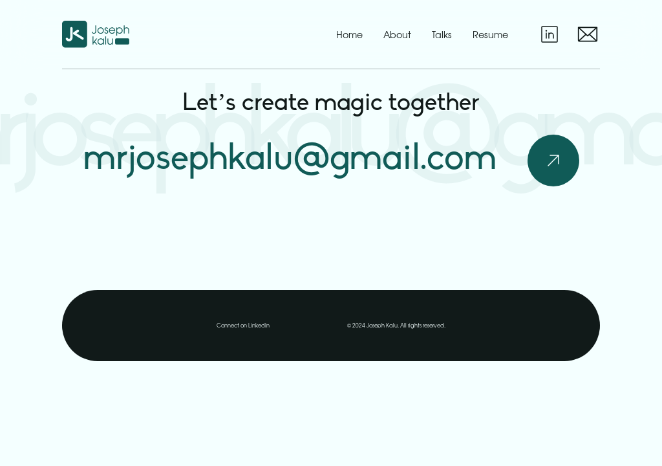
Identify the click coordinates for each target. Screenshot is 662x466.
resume (490, 34)
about (397, 34)
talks (442, 34)
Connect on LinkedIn (243, 325)
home (349, 34)
